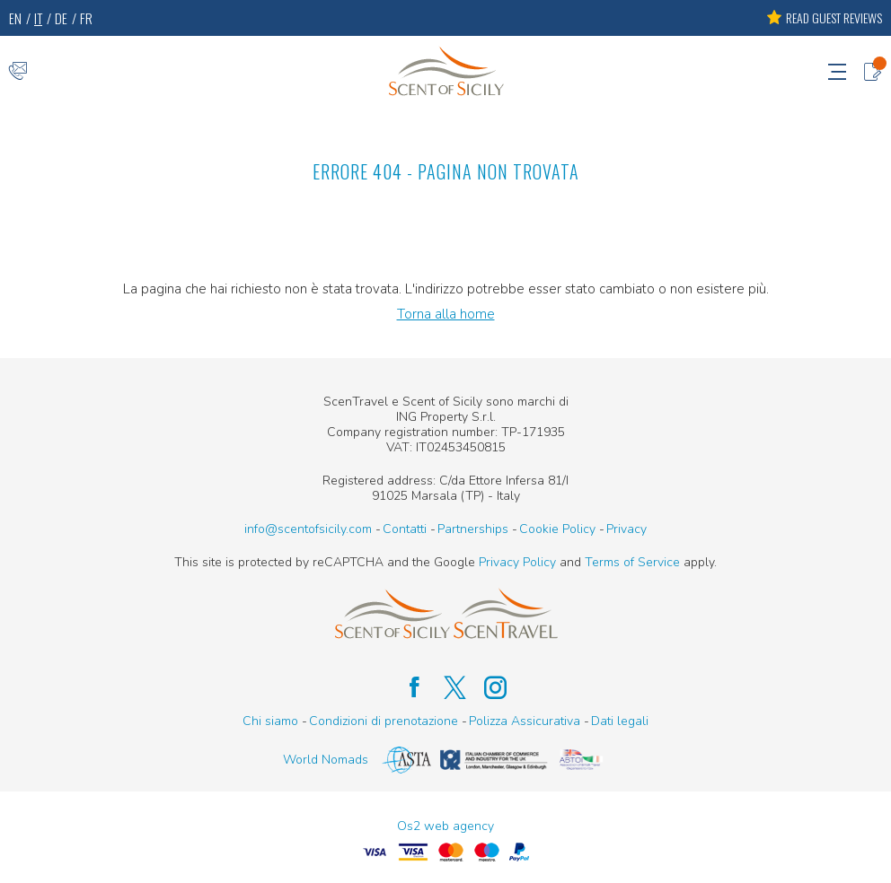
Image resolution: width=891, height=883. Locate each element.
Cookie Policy (557, 529)
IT (38, 18)
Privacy (626, 529)
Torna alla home (446, 314)
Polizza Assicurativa (524, 721)
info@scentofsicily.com (308, 529)
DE (61, 18)
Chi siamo (270, 721)
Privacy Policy (517, 562)
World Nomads (325, 759)
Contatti (405, 529)
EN (15, 18)
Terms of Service (632, 562)
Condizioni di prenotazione (383, 721)
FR (86, 18)
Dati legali (619, 721)
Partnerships (472, 529)
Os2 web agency (445, 826)
